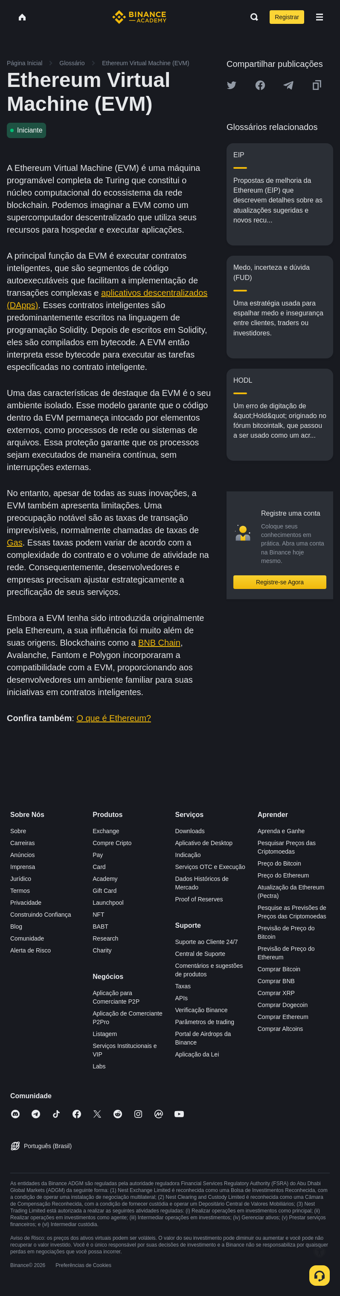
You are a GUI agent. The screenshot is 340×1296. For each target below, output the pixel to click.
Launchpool (108, 902)
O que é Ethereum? (113, 718)
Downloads (190, 831)
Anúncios (22, 854)
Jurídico (20, 878)
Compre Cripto (112, 843)
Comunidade (27, 938)
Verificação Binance (201, 1010)
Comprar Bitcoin (279, 969)
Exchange (106, 831)
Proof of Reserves (199, 899)
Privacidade (25, 902)
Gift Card (104, 890)
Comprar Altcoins (280, 1028)
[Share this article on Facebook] (260, 85)
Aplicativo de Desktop (204, 843)
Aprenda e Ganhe (281, 831)
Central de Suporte (200, 953)
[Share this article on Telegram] (288, 85)
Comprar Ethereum (283, 1016)
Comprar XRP (276, 993)
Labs (99, 1066)
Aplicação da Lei (197, 1054)
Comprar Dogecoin (283, 1005)
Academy (105, 878)
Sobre (18, 831)
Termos (20, 890)
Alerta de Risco (30, 950)
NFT (98, 914)
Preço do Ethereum (283, 875)
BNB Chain (159, 642)
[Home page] (139, 17)
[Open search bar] (251, 17)
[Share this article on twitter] (232, 85)
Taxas (183, 986)
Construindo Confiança (40, 914)
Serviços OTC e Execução (210, 866)
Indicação (188, 854)
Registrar (287, 17)
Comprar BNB (276, 981)
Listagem (105, 1033)
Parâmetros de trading (205, 1022)
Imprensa (22, 866)
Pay (98, 854)
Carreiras (22, 843)
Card (99, 866)
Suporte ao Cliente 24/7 (206, 941)
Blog (16, 926)
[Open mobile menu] (319, 17)
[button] (319, 17)
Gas (15, 542)
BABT (100, 926)
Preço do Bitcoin (279, 863)
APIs (181, 998)
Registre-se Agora (280, 582)
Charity (102, 950)
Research (105, 938)
